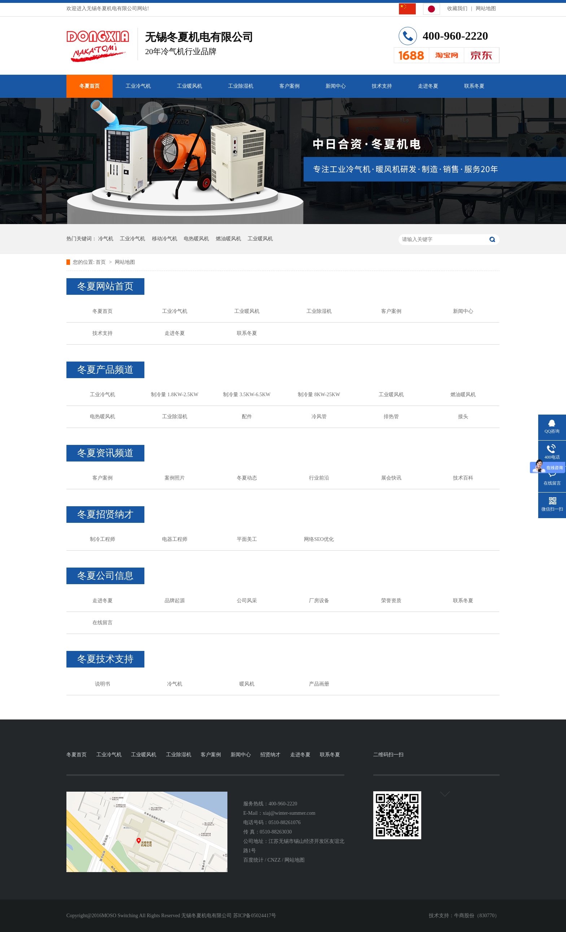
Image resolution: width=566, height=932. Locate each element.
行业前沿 (319, 478)
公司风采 (247, 600)
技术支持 (382, 86)
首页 (101, 262)
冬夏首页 (89, 86)
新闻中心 (336, 86)
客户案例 (289, 86)
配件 (247, 416)
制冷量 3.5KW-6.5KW (246, 394)
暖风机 (246, 684)
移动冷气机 (164, 238)
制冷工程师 (102, 539)
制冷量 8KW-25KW (319, 394)
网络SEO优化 (319, 539)
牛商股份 (464, 915)
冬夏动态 (247, 478)
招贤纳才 (270, 754)
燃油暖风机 (228, 238)
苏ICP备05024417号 (255, 915)
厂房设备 (319, 600)
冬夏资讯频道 (105, 453)
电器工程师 (174, 539)
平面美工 (247, 539)
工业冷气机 (138, 86)
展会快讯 (391, 478)
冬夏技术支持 (105, 659)
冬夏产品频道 (105, 369)
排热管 (391, 416)
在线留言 (102, 622)
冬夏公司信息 (105, 575)
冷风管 (319, 416)
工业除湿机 (240, 86)
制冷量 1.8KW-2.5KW (174, 394)
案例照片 (175, 478)
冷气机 (105, 238)
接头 (463, 416)
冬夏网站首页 (105, 286)
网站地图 (486, 8)
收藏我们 (457, 8)
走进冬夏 (428, 86)
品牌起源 (175, 600)
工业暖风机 (189, 86)
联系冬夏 (474, 86)
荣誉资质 (391, 600)
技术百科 (463, 478)
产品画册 (319, 684)
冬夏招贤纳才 (105, 514)
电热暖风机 (196, 238)
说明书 (102, 684)
